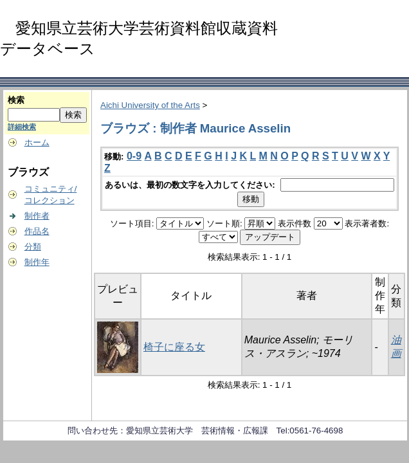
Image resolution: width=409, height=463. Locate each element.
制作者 (37, 216)
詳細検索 (22, 127)
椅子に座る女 (174, 346)
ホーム (37, 142)
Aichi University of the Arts (150, 105)
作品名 (37, 231)
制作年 (37, 262)
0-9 (134, 155)
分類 (32, 246)
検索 (16, 100)
